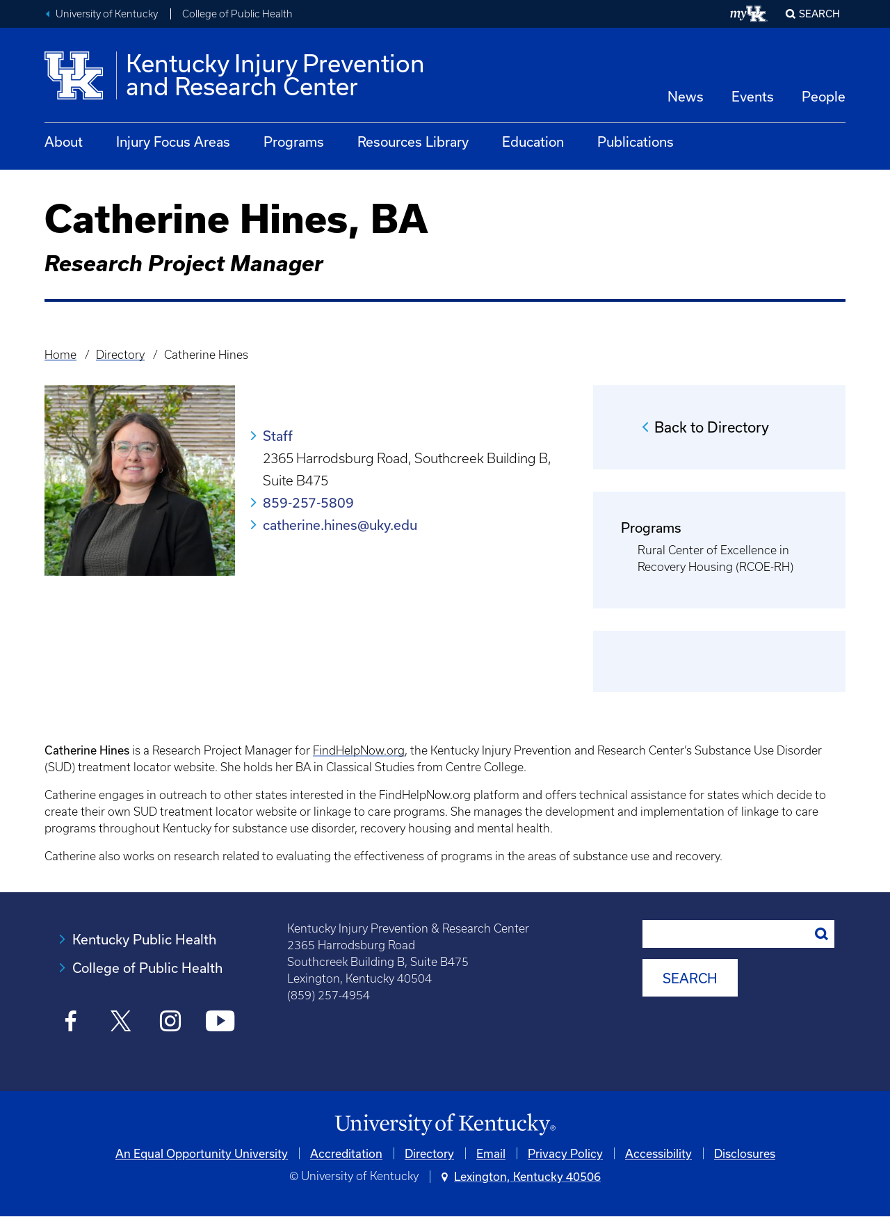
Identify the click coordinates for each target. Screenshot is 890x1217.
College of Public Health (237, 13)
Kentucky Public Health (144, 939)
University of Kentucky (107, 13)
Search (819, 13)
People (824, 96)
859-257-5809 (308, 502)
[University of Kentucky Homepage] (445, 1124)
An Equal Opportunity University (201, 1153)
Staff (278, 436)
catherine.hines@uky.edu (340, 525)
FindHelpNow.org (359, 750)
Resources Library (413, 142)
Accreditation (346, 1153)
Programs (294, 142)
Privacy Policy (565, 1153)
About (63, 142)
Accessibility (658, 1153)
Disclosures (744, 1153)
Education (533, 142)
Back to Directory (711, 427)
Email (490, 1153)
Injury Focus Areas (173, 142)
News (686, 96)
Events (752, 96)
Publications (635, 142)
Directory (120, 354)
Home (60, 354)
